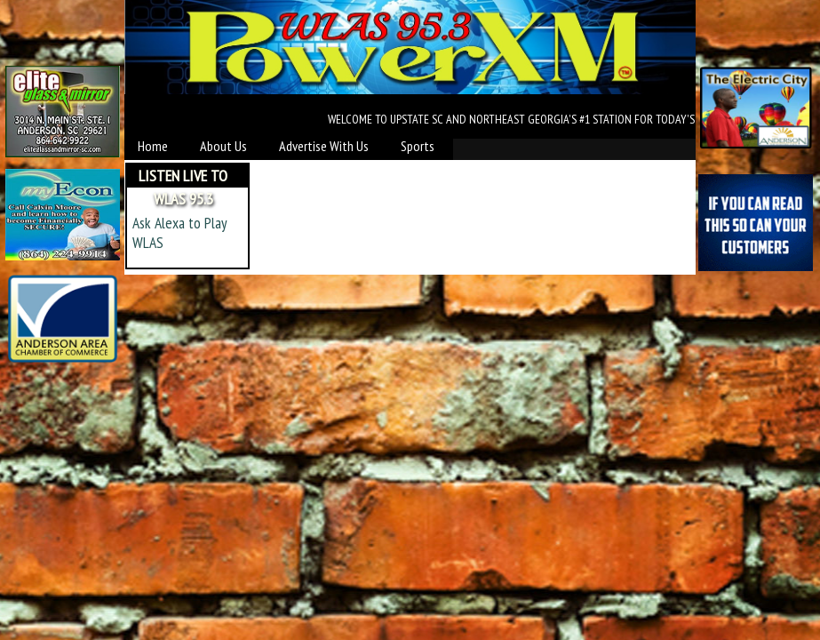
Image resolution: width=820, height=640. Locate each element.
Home (153, 146)
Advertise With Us (324, 146)
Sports (417, 146)
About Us (223, 146)
